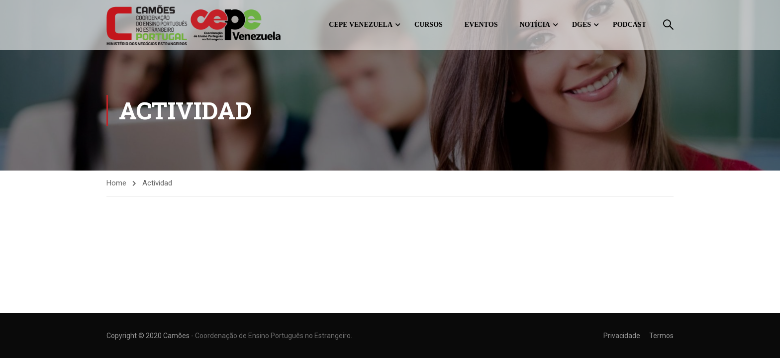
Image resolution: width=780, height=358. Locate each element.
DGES (581, 24)
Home (116, 183)
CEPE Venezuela (360, 24)
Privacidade (621, 336)
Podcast (629, 24)
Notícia (535, 24)
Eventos (481, 24)
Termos (661, 336)
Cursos (428, 24)
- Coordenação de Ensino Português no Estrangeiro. (271, 336)
